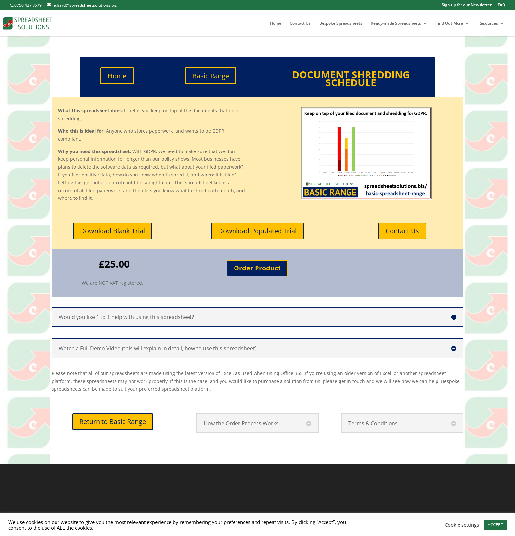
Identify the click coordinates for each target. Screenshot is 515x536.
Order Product (257, 268)
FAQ (501, 5)
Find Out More (449, 23)
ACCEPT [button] (495, 524)
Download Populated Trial (257, 230)
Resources (488, 23)
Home (275, 23)
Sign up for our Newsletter (467, 5)
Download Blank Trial (112, 230)
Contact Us (300, 23)
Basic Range (210, 75)
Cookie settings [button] (462, 525)
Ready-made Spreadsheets (396, 23)
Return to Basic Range (112, 421)
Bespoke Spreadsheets (340, 23)
